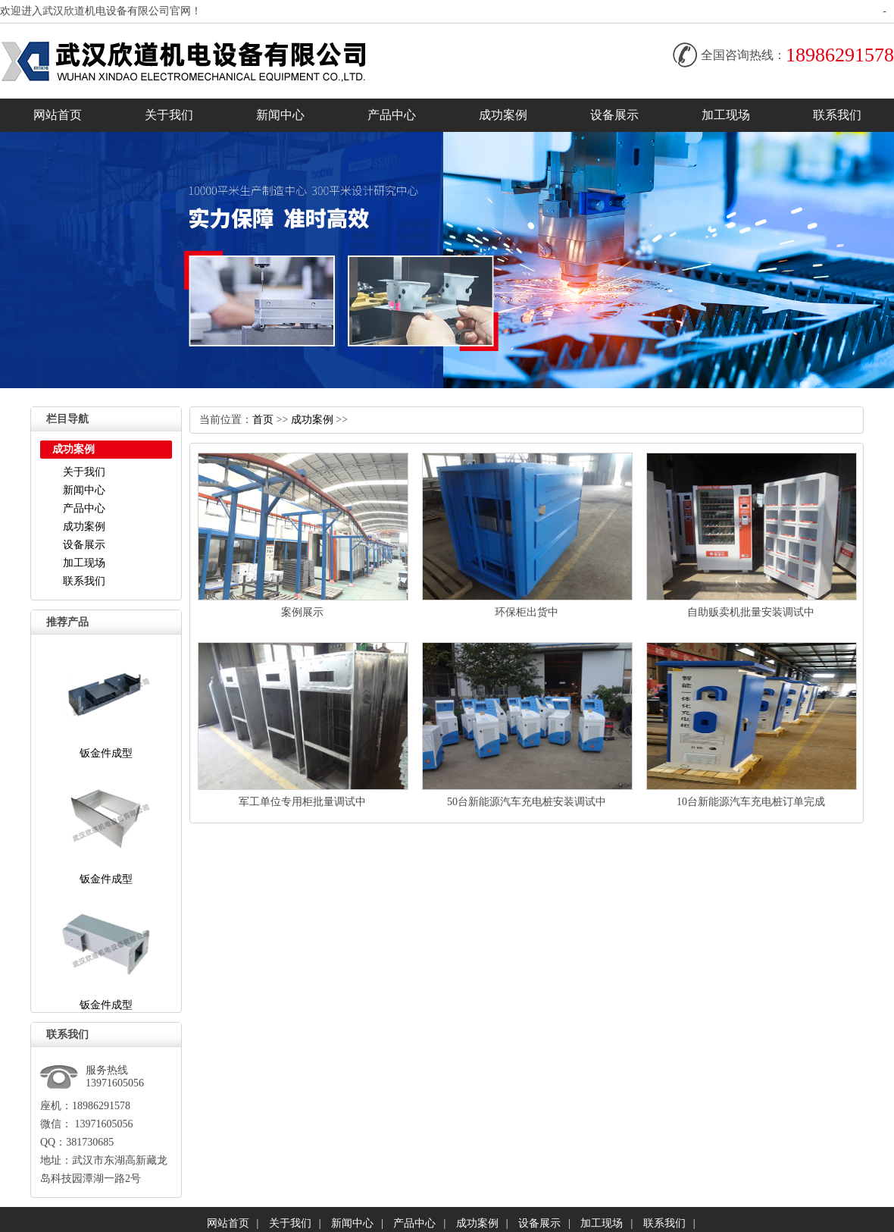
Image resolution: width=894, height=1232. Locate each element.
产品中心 (391, 114)
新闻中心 (280, 114)
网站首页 (57, 114)
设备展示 (614, 114)
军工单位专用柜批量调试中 (302, 801)
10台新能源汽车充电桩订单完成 (751, 801)
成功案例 (503, 114)
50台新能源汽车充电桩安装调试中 (526, 801)
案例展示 (302, 612)
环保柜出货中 (526, 612)
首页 (263, 419)
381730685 (90, 1142)
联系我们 (837, 114)
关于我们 (169, 114)
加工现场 (726, 114)
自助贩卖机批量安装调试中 (750, 612)
